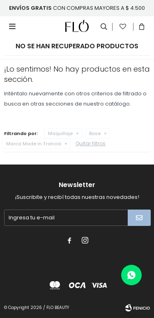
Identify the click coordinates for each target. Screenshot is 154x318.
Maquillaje (60, 133)
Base (95, 133)
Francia (33, 143)
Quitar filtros (91, 143)
